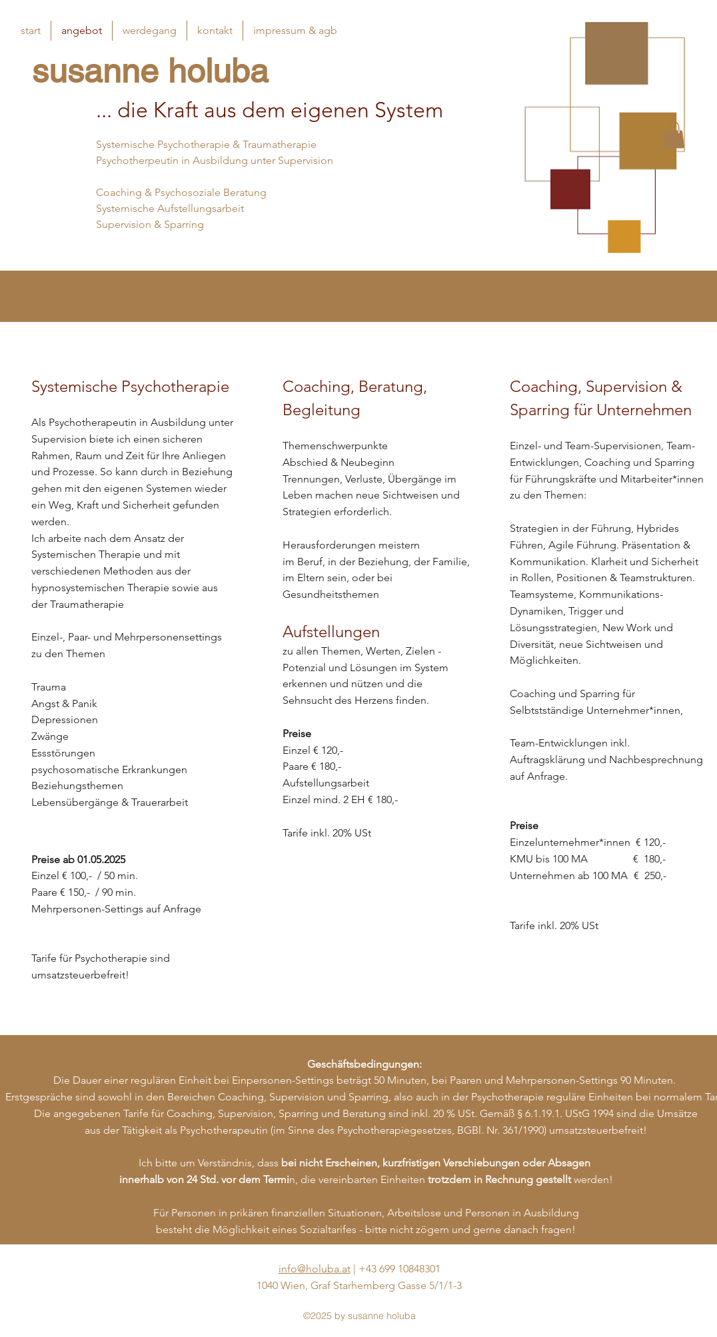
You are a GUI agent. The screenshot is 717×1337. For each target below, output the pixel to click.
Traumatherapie (280, 144)
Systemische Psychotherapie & (169, 144)
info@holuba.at (315, 1268)
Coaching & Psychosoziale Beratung (181, 192)
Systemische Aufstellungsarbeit (170, 208)
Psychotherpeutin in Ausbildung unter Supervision (214, 160)
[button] (673, 135)
